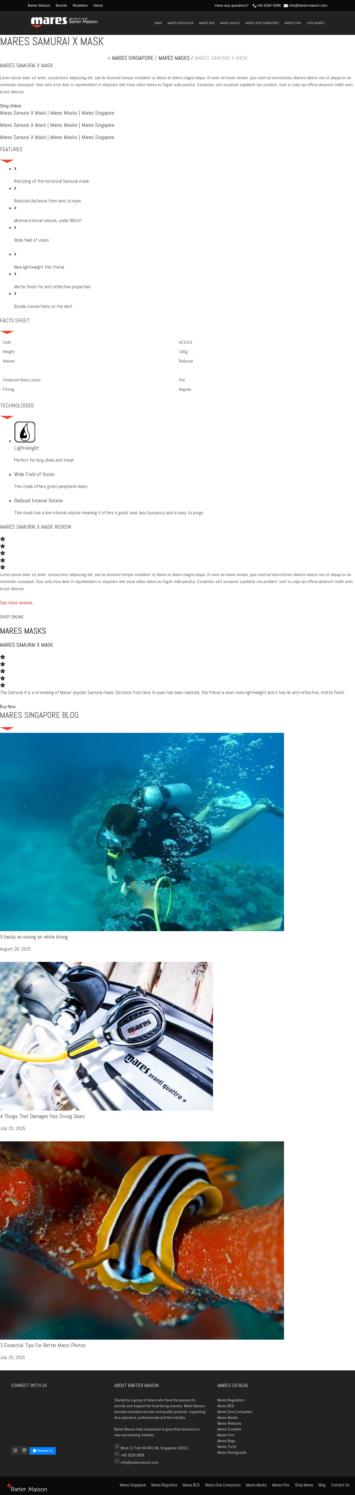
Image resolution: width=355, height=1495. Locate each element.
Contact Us (340, 1485)
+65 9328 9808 (132, 1455)
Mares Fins (293, 23)
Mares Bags (226, 1440)
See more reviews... (17, 603)
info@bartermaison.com (305, 5)
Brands (61, 5)
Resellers (80, 5)
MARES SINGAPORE (130, 57)
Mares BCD (207, 23)
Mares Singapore (133, 1485)
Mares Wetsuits (229, 1423)
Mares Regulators (231, 1400)
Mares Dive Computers (262, 23)
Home (158, 23)
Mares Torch (226, 1446)
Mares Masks (230, 23)
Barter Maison (39, 5)
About (98, 5)
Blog (322, 1485)
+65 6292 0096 (266, 5)
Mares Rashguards (232, 1452)
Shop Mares (315, 23)
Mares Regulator (181, 23)
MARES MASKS (174, 57)
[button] (10, 106)
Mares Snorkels (229, 1429)
